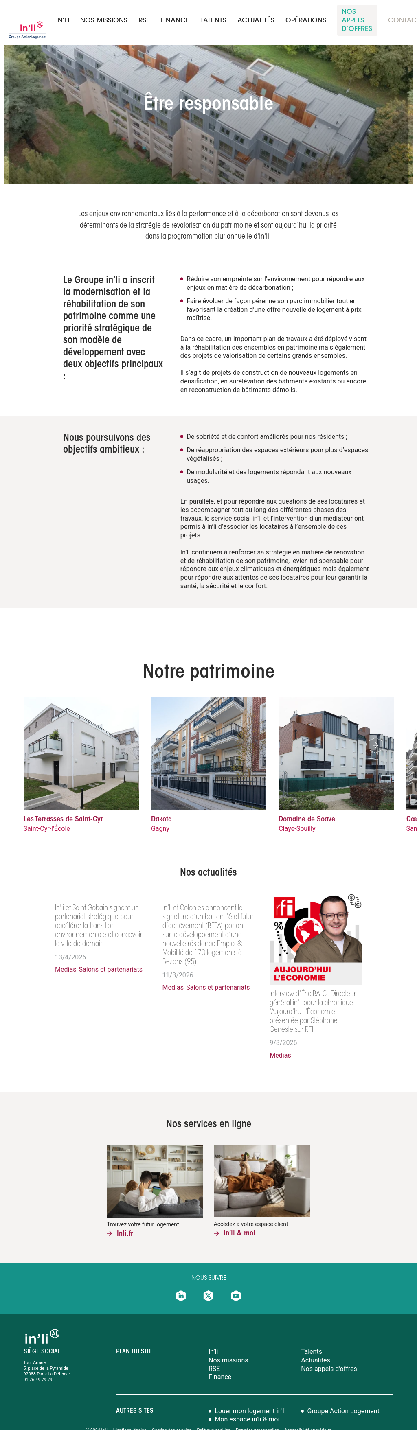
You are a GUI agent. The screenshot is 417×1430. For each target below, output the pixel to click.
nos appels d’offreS (357, 21)
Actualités (255, 21)
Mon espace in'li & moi (247, 1401)
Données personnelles (258, 1411)
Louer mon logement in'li (250, 1392)
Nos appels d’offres (329, 1350)
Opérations (305, 21)
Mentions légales (130, 1411)
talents (213, 21)
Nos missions (103, 21)
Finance (219, 1358)
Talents (311, 1333)
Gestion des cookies (171, 1411)
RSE (144, 21)
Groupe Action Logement (343, 1392)
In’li (62, 21)
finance (175, 21)
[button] (376, 745)
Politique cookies (213, 1411)
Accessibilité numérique (308, 1411)
